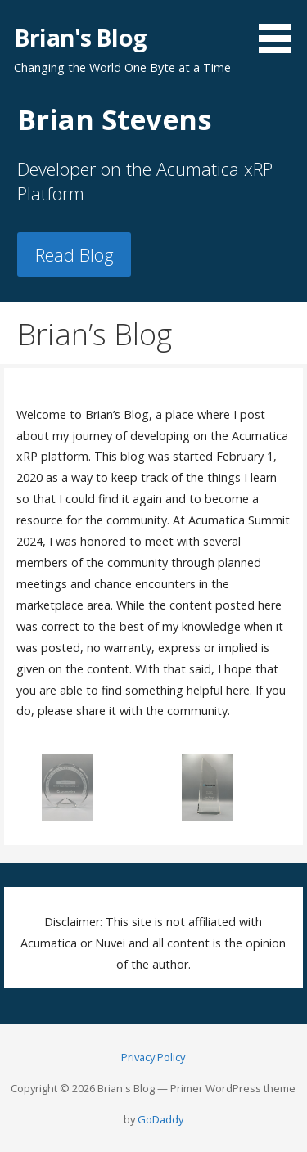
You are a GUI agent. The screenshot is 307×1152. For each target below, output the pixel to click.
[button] (281, 29)
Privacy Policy (153, 1057)
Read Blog (74, 255)
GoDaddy (160, 1119)
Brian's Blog (80, 37)
